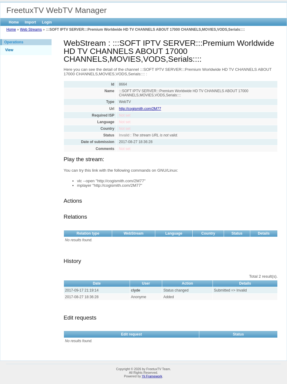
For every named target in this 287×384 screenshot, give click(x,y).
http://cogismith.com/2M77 (140, 109)
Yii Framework (152, 376)
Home (14, 22)
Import (30, 22)
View (9, 50)
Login (47, 22)
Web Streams (31, 29)
